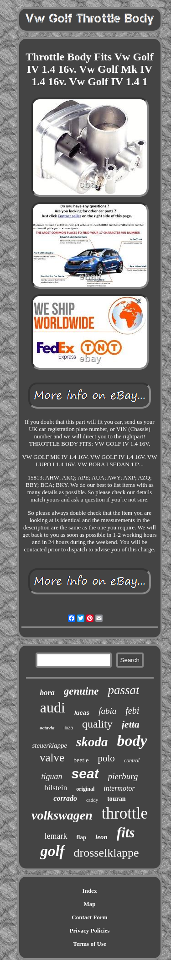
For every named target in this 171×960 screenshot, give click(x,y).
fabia (107, 711)
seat (85, 773)
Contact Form (89, 917)
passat (123, 690)
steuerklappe (49, 745)
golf (52, 851)
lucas (81, 712)
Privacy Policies (90, 930)
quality (97, 724)
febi (132, 711)
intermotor (119, 788)
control (132, 760)
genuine (81, 691)
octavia (47, 727)
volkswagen (62, 815)
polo (106, 758)
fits (126, 833)
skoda (92, 741)
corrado (65, 798)
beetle (80, 760)
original (85, 789)
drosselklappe (106, 852)
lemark (56, 836)
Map (90, 904)
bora (47, 692)
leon (101, 837)
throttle (125, 813)
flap (82, 837)
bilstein (55, 787)
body (132, 740)
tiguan (51, 776)
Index (90, 890)
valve (52, 757)
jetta (131, 724)
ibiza (68, 727)
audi (52, 707)
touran (116, 798)
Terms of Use (89, 943)
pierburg (123, 776)
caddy (92, 800)
